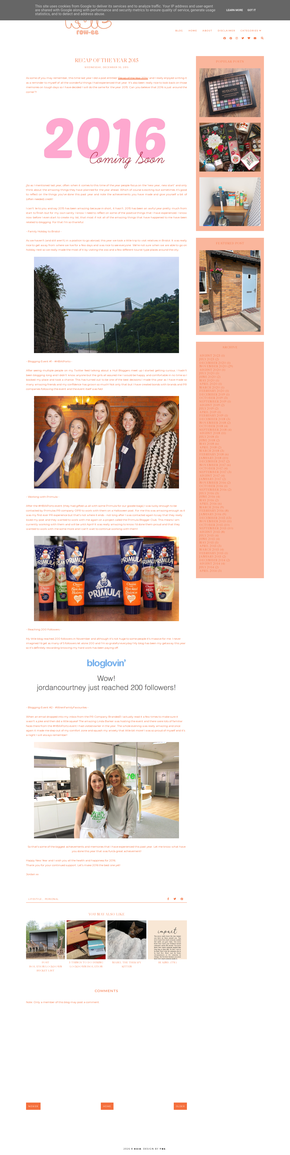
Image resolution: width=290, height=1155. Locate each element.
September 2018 (213, 429)
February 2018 (211, 454)
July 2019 (206, 408)
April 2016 (208, 503)
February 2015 (211, 553)
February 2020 (212, 391)
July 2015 (206, 535)
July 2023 (206, 359)
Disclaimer (226, 30)
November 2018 (212, 422)
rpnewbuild (145, 1137)
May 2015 (206, 542)
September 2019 (213, 401)
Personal (52, 899)
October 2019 (211, 398)
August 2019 (209, 405)
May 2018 (206, 444)
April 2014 (208, 571)
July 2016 (206, 493)
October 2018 (211, 426)
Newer (33, 1106)
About (207, 30)
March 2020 (209, 387)
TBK (163, 1149)
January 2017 (210, 479)
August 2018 (209, 433)
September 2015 (213, 528)
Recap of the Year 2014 (133, 78)
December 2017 (212, 461)
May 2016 (206, 500)
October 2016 (211, 486)
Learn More (234, 10)
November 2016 (212, 482)
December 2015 (212, 518)
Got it (251, 10)
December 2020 (212, 363)
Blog (179, 30)
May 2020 (207, 380)
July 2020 (207, 373)
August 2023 (209, 355)
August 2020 (210, 370)
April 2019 (208, 412)
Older (180, 1106)
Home (192, 30)
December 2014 (212, 560)
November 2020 (213, 366)
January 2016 (210, 514)
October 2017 (211, 468)
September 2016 (213, 489)
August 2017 (209, 475)
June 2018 (207, 440)
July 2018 (206, 436)
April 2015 (208, 546)
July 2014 (206, 567)
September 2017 (213, 472)
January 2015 (210, 556)
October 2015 (211, 525)
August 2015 (209, 532)
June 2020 (207, 377)
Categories (249, 30)
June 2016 (207, 496)
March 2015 (209, 549)
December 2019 (212, 394)
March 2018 (209, 451)
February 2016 (211, 510)
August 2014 (209, 563)
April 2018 (208, 447)
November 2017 (212, 465)
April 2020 (208, 384)
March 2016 (209, 507)
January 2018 (210, 458)
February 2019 (211, 415)
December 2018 (212, 419)
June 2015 (207, 539)
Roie (137, 1149)
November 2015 (212, 521)
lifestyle (35, 899)
